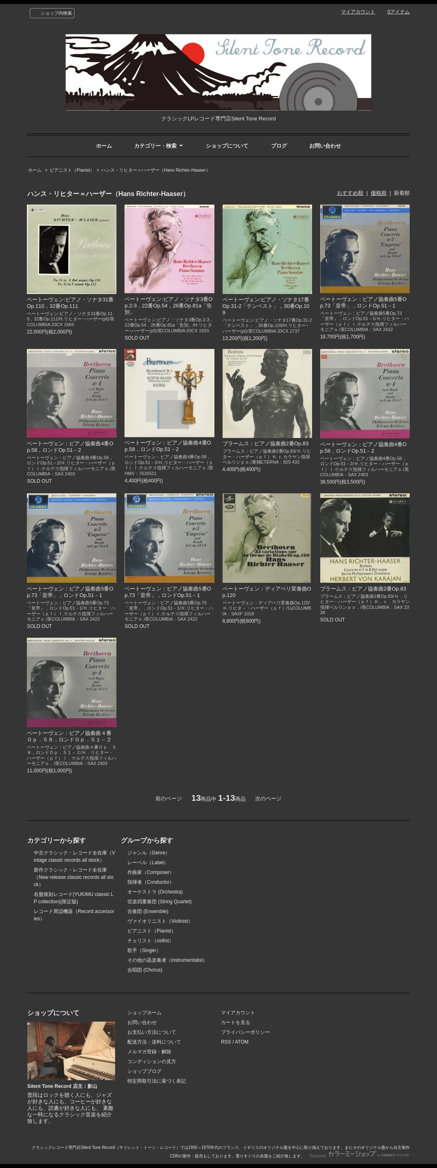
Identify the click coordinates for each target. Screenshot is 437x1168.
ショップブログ (144, 1071)
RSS (226, 1042)
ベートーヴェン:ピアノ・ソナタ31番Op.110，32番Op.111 (70, 302)
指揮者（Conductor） (150, 882)
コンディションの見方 (151, 1061)
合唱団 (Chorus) (144, 970)
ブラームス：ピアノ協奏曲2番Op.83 (266, 443)
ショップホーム (144, 1012)
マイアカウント (358, 12)
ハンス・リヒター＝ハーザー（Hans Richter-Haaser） (155, 170)
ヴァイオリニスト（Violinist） (160, 921)
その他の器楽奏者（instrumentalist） (167, 960)
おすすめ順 (350, 193)
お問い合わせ (325, 146)
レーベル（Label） (147, 862)
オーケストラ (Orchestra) (155, 892)
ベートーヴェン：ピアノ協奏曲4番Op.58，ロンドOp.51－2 (70, 446)
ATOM (242, 1042)
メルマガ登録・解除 (149, 1052)
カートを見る (235, 1022)
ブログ (279, 146)
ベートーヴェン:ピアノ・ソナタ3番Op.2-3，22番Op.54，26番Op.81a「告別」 (168, 305)
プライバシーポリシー (245, 1032)
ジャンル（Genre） (148, 853)
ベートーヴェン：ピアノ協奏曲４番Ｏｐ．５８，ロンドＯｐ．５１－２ (69, 736)
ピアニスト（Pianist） (72, 170)
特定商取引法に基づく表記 (156, 1081)
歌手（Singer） (144, 950)
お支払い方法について (151, 1032)
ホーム (104, 146)
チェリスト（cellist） (150, 941)
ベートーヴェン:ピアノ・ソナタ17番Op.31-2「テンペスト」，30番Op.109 (266, 306)
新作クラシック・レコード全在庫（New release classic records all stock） (74, 877)
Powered (360, 1156)
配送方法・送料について (154, 1042)
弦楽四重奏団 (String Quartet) (159, 901)
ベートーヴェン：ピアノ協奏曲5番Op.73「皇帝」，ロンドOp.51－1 (363, 302)
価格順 (379, 193)
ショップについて (227, 146)
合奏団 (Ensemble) (147, 911)
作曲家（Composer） (150, 872)
